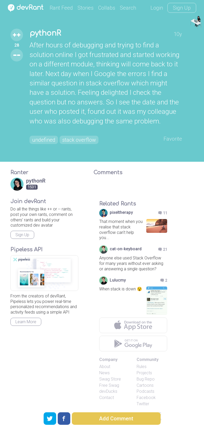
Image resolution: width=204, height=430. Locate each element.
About (104, 366)
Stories (86, 8)
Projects (144, 372)
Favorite (173, 139)
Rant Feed (61, 8)
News (104, 372)
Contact (106, 397)
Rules (142, 366)
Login (156, 8)
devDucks (108, 391)
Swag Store (110, 379)
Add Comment (116, 418)
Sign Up (182, 8)
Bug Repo (146, 379)
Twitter (143, 403)
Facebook (146, 397)
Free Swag (109, 385)
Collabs (106, 8)
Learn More (25, 321)
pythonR (45, 33)
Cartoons (145, 385)
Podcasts (145, 391)
